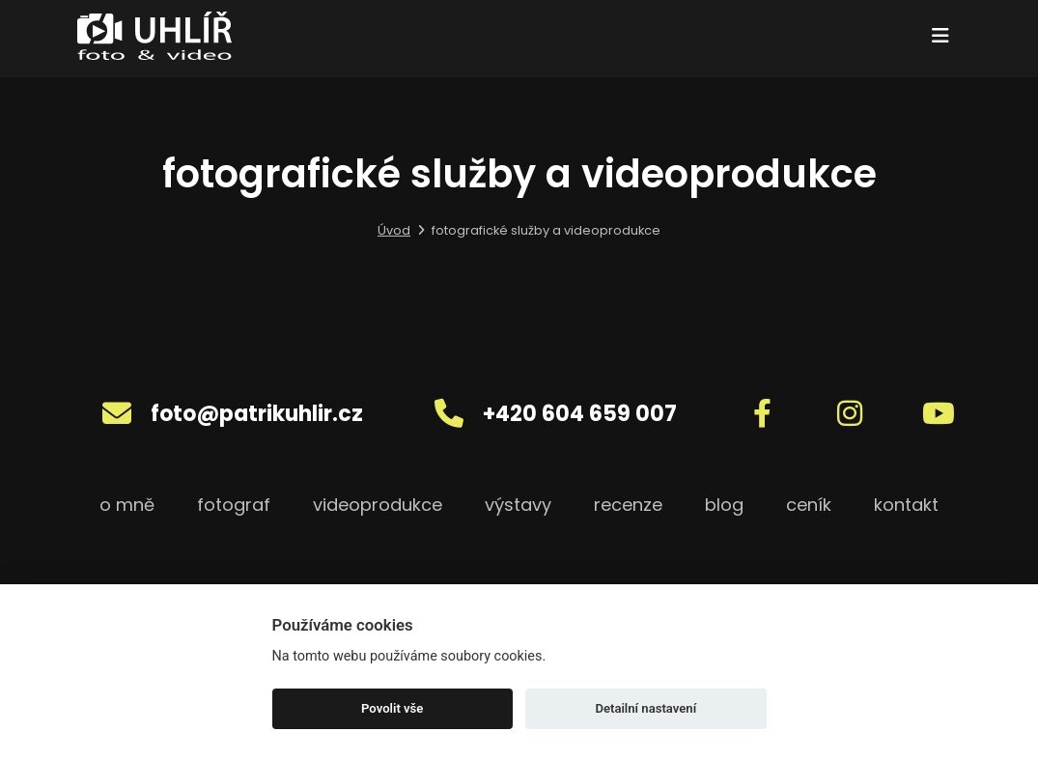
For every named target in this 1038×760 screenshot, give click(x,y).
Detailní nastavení (645, 708)
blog (724, 505)
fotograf (233, 505)
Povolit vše (392, 708)
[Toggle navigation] (940, 35)
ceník (808, 505)
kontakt (906, 505)
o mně (126, 505)
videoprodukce (377, 505)
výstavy (518, 505)
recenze (628, 505)
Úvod (394, 230)
